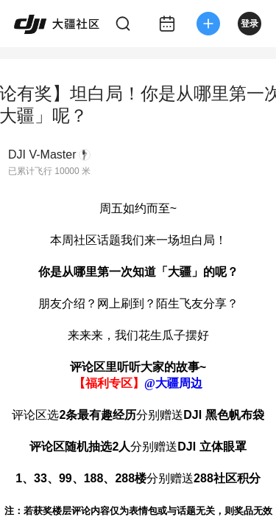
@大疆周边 (173, 383)
